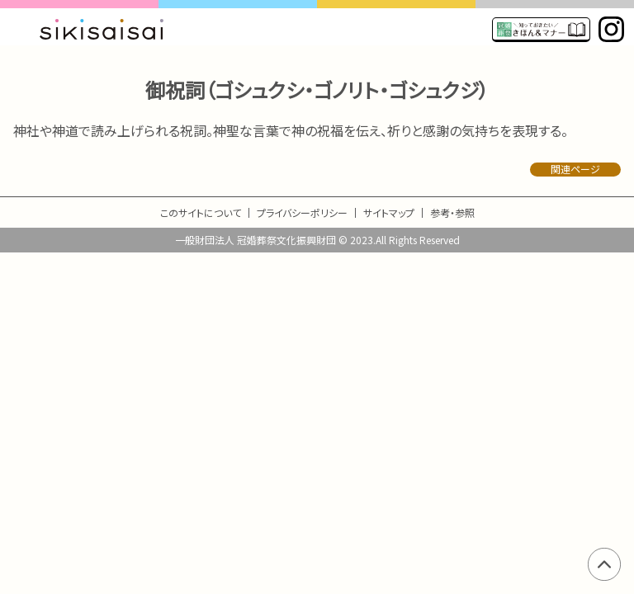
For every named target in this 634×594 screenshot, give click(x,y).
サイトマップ (388, 212)
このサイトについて (200, 212)
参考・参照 (452, 212)
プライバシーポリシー (302, 212)
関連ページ (575, 169)
